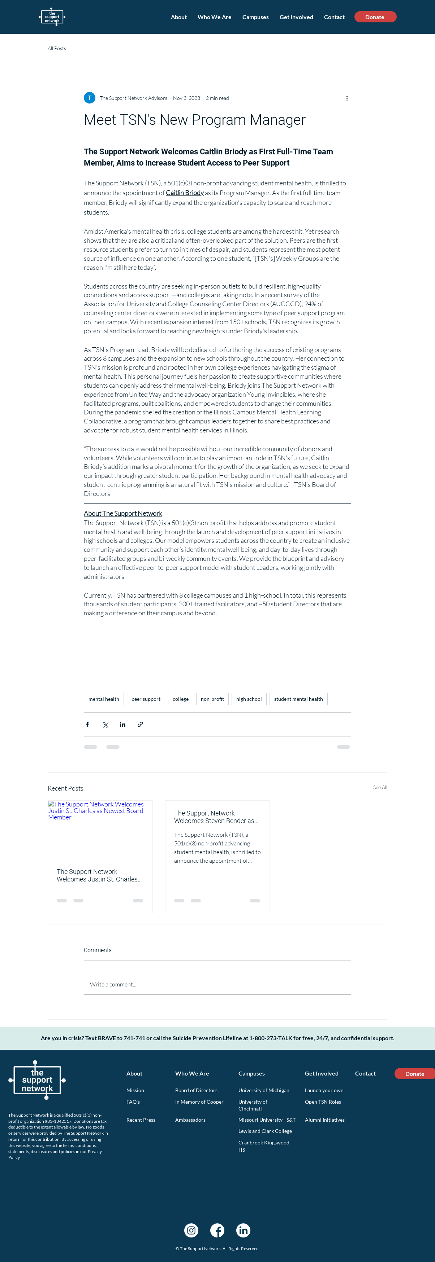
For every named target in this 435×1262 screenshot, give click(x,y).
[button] (214, 16)
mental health (104, 699)
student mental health (298, 699)
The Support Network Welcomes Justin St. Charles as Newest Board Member (97, 875)
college (181, 699)
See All (380, 787)
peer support (146, 699)
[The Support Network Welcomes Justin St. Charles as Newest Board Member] (100, 830)
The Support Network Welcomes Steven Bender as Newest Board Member (214, 817)
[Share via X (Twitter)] (105, 724)
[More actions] (347, 97)
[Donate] (375, 16)
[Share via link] (140, 724)
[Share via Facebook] (87, 724)
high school (249, 699)
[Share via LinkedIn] (122, 724)
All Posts (57, 48)
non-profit (212, 699)
